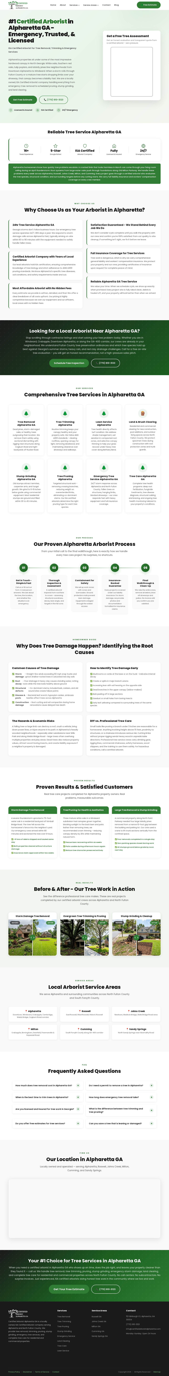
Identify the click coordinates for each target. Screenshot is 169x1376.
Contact (106, 5)
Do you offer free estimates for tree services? (47, 1124)
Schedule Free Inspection (69, 363)
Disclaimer (27, 1372)
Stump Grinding (64, 1331)
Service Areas (90, 5)
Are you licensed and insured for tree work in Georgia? (47, 1110)
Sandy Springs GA (100, 1336)
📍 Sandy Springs (136, 1030)
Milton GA (96, 1326)
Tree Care (62, 1346)
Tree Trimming (64, 1321)
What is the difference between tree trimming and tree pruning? (121, 1111)
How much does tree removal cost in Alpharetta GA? (47, 1086)
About (63, 5)
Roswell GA (96, 1316)
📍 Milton (33, 1030)
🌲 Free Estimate (149, 5)
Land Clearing (63, 1341)
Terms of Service (42, 1372)
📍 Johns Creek (136, 1012)
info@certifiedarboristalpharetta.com (143, 1329)
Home (53, 5)
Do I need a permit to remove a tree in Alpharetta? (121, 1086)
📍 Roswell (84, 1012)
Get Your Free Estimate (69, 1290)
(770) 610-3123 (133, 1324)
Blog (116, 5)
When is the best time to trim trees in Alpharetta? (47, 1098)
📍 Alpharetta (33, 1012)
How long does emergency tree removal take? (121, 1098)
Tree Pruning (63, 1326)
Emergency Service (66, 1336)
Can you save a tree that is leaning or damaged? (121, 1124)
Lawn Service (63, 1350)
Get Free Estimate (22, 99)
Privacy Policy (14, 1372)
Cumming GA (98, 1331)
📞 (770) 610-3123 (53, 99)
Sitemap (157, 1372)
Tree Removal (63, 1316)
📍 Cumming (84, 1030)
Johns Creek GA (99, 1321)
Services (75, 5)
